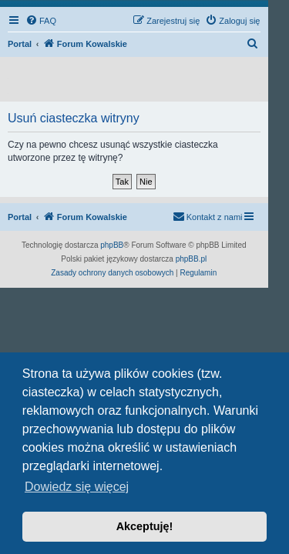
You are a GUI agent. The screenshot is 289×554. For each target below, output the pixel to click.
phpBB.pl (191, 259)
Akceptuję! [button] (144, 526)
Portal (20, 43)
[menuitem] (40, 21)
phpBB (111, 245)
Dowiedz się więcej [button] (77, 486)
